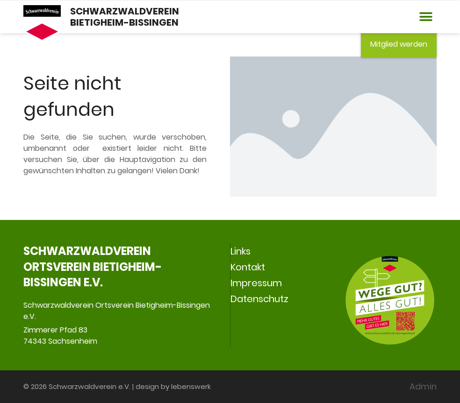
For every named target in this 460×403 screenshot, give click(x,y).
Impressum (256, 283)
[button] (426, 17)
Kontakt (247, 267)
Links (240, 251)
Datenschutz (259, 298)
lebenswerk (191, 386)
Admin (423, 386)
